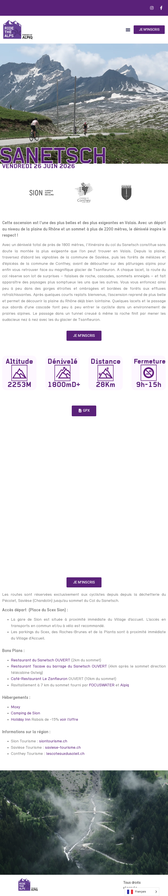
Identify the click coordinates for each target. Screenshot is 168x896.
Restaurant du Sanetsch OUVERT (40, 660)
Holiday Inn (20, 720)
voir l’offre (69, 720)
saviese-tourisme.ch (63, 748)
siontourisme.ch (53, 741)
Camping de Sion (25, 713)
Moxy (15, 707)
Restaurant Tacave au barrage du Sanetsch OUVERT (59, 666)
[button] (127, 29)
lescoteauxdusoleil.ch (65, 754)
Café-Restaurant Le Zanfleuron (39, 679)
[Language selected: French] (142, 891)
